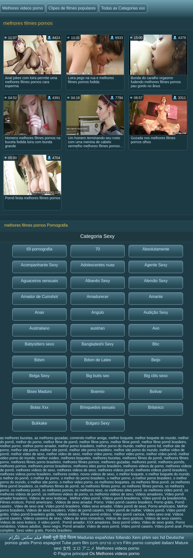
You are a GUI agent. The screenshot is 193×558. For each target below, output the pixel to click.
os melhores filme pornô (150, 482)
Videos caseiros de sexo (42, 518)
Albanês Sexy (97, 281)
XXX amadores (98, 522)
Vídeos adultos (29, 526)
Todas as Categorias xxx (123, 8)
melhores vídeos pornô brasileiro (160, 470)
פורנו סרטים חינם (106, 542)
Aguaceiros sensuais (39, 281)
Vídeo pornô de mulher (123, 510)
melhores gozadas (115, 462)
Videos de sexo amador (73, 502)
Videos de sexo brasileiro (45, 510)
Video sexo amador (97, 506)
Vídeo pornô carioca (128, 514)
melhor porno (10, 446)
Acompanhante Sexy (39, 265)
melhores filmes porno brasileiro (36, 462)
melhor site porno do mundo (135, 450)
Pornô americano (40, 502)
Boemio (97, 391)
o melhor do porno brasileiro (83, 478)
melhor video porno (129, 454)
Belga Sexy (39, 376)
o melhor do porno (44, 478)
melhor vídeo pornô (161, 454)
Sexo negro (52, 526)
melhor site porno (24, 450)
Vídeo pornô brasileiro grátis (33, 514)
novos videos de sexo (97, 474)
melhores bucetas (107, 458)
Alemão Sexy (156, 281)
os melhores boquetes (112, 482)
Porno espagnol (46, 542)
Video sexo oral (158, 514)
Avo (156, 328)
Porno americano (161, 506)
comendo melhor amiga (88, 438)
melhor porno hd (148, 446)
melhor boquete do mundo (155, 438)
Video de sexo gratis (158, 522)
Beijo (155, 360)
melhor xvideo (48, 458)
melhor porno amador (39, 446)
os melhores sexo (89, 490)
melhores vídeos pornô (115, 470)
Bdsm (39, 360)
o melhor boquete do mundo (167, 474)
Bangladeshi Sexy (97, 344)
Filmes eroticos (12, 502)
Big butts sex (97, 376)
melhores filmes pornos (81, 462)
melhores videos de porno (143, 466)
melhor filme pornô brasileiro (163, 442)
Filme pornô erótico (96, 514)
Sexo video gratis (29, 530)
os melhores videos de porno (65, 494)
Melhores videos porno (22, 8)
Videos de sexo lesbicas (48, 498)
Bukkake (39, 423)
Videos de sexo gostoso (124, 518)
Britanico (156, 407)
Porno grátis (163, 502)
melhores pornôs (171, 462)
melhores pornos (13, 466)
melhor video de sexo (27, 454)
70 (97, 249)
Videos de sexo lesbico (18, 522)
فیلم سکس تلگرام (25, 537)
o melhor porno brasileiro (151, 478)
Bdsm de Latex (97, 360)
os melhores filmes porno (100, 486)
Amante (156, 296)
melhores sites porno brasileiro (97, 466)
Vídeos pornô (153, 510)
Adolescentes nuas (98, 265)
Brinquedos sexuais (97, 407)
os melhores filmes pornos (142, 486)
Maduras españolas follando (104, 537)
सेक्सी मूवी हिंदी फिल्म (59, 537)
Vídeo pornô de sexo (130, 506)
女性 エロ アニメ (79, 548)
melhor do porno (28, 442)
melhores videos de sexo (76, 470)
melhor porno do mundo (114, 446)
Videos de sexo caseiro (163, 518)
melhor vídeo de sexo (63, 454)
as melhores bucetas (16, 438)
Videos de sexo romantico (83, 518)
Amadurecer (98, 296)
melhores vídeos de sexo (35, 470)
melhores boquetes (76, 458)
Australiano (39, 328)
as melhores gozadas (51, 438)
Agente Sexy (155, 265)
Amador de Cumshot (39, 296)
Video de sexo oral (28, 506)
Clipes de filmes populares (72, 8)
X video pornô (49, 522)
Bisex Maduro (39, 391)
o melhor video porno (76, 482)
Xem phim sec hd (148, 537)
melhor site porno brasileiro (90, 450)
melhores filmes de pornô (142, 458)
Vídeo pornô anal (168, 526)
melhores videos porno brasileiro (25, 474)
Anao (39, 312)
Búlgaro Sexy (98, 423)
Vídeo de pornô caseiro (85, 510)
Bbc (155, 344)
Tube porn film (75, 542)
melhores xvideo (65, 474)
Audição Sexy (155, 312)
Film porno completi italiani (148, 542)
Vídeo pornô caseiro (137, 526)
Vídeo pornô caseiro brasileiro (128, 502)
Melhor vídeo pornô (85, 498)
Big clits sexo (155, 376)
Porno (98, 502)
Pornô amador (74, 522)
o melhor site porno (43, 482)
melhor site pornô (53, 450)
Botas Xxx (39, 407)
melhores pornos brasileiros (49, 466)
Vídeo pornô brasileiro (62, 506)
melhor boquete (121, 438)
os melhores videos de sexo (111, 494)
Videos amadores (149, 494)
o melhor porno (118, 478)
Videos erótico (68, 514)
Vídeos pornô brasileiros (121, 498)
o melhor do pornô (14, 478)
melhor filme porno (94, 442)
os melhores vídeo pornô (163, 490)
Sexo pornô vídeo (126, 522)
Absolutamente (155, 249)
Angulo (97, 312)
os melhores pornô (25, 490)
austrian (97, 328)
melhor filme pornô (125, 442)
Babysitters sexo (39, 344)
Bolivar (156, 391)
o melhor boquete (129, 474)
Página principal (73, 553)
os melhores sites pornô (123, 490)
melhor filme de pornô (60, 442)
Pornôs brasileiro (58, 530)
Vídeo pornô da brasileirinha (164, 498)
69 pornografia (39, 249)
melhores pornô (144, 462)
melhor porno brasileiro (76, 446)
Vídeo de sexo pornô (103, 526)
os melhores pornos (57, 490)
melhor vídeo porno (97, 454)
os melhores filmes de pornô (57, 486)
